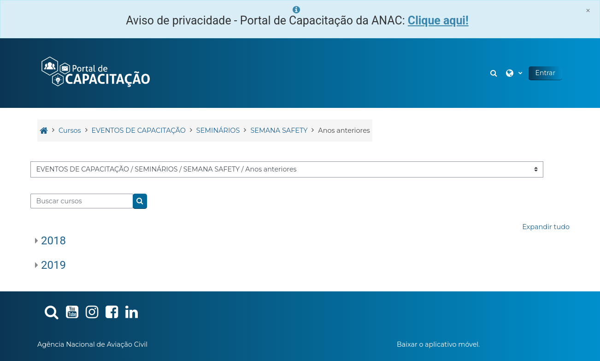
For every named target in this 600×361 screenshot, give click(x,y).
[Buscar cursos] (81, 201)
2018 (53, 240)
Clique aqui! (438, 20)
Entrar (545, 73)
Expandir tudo (546, 227)
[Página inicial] (95, 72)
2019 (53, 265)
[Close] (588, 10)
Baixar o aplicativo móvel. (438, 344)
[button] (495, 73)
